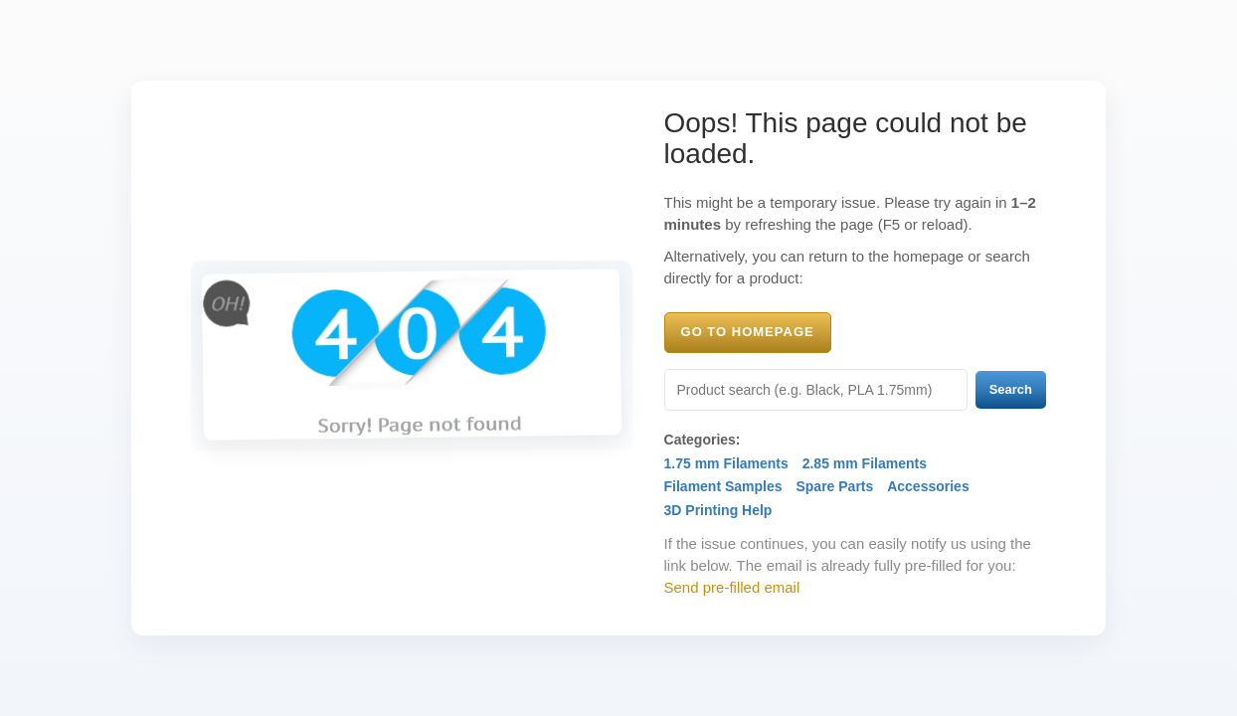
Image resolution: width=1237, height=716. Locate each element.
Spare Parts (834, 486)
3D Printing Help (718, 510)
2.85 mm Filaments (864, 463)
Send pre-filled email (732, 587)
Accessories (928, 486)
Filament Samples (723, 486)
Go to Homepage (747, 331)
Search (1010, 389)
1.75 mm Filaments (726, 463)
